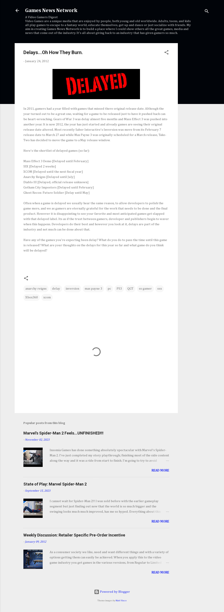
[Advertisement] (195, 108)
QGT (130, 288)
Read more (160, 470)
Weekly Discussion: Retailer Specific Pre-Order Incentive (74, 535)
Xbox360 (31, 297)
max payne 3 (93, 288)
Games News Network (51, 10)
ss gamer (145, 288)
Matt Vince (121, 601)
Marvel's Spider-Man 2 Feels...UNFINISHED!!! (63, 433)
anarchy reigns (36, 288)
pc (109, 288)
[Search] (206, 12)
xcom (47, 297)
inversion (72, 288)
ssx (159, 288)
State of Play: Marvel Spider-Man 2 (55, 484)
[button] (166, 53)
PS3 (119, 288)
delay (56, 288)
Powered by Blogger (112, 591)
